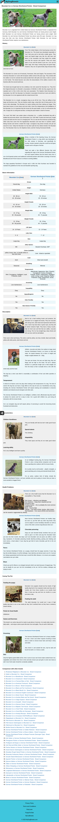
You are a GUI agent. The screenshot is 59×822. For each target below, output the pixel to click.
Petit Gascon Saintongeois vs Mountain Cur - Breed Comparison (25, 723)
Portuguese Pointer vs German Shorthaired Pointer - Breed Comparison (27, 740)
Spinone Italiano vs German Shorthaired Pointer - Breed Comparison (26, 761)
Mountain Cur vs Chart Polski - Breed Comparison (20, 709)
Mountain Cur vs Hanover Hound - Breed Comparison (22, 704)
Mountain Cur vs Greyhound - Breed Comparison (20, 679)
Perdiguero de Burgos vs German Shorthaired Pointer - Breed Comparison (28, 743)
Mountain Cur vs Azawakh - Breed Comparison (20, 702)
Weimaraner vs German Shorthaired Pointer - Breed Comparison (25, 768)
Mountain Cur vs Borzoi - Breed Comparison (19, 685)
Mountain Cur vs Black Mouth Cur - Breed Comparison (22, 690)
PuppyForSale (29, 812)
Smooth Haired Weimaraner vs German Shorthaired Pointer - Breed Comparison (29, 756)
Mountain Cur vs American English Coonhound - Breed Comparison (26, 692)
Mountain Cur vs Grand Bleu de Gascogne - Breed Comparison (24, 711)
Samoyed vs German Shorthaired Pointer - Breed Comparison (24, 773)
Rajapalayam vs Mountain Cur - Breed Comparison (21, 718)
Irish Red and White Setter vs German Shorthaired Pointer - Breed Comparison (29, 745)
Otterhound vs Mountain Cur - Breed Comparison (20, 725)
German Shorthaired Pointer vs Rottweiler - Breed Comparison (24, 784)
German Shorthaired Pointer (27, 134)
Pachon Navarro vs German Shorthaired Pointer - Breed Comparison (26, 747)
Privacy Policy (29, 803)
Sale (33, 47)
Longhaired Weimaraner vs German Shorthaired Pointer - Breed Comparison (28, 770)
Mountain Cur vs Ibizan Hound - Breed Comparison (21, 695)
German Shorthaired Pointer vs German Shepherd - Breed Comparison (27, 782)
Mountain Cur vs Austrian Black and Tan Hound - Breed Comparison (26, 697)
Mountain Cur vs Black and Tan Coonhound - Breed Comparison (25, 688)
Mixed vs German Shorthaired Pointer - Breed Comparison (23, 777)
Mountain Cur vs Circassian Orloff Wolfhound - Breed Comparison (25, 716)
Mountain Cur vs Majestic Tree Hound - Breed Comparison (23, 706)
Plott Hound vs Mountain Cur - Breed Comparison (20, 720)
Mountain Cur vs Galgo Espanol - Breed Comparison (21, 699)
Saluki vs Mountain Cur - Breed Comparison (19, 674)
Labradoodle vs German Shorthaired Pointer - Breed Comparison (25, 775)
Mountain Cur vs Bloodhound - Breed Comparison (20, 676)
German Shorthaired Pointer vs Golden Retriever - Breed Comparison (26, 729)
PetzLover (29, 809)
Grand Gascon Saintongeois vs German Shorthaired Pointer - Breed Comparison (30, 749)
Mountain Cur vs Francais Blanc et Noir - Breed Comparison (23, 681)
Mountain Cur (28, 47)
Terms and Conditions (29, 806)
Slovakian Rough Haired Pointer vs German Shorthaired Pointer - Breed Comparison (31, 752)
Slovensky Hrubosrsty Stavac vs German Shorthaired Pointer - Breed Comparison (30, 754)
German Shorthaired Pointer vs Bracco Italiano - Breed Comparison (26, 732)
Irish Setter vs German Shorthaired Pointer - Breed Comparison (24, 738)
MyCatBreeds (29, 815)
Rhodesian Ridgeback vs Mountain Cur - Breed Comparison (23, 672)
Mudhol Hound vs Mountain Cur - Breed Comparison (21, 727)
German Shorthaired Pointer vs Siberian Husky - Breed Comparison (26, 780)
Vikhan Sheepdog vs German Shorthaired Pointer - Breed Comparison (26, 766)
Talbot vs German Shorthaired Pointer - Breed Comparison (23, 763)
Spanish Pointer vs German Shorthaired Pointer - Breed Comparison (26, 759)
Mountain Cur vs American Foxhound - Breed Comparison (23, 683)
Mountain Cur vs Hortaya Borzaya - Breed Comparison (22, 713)
